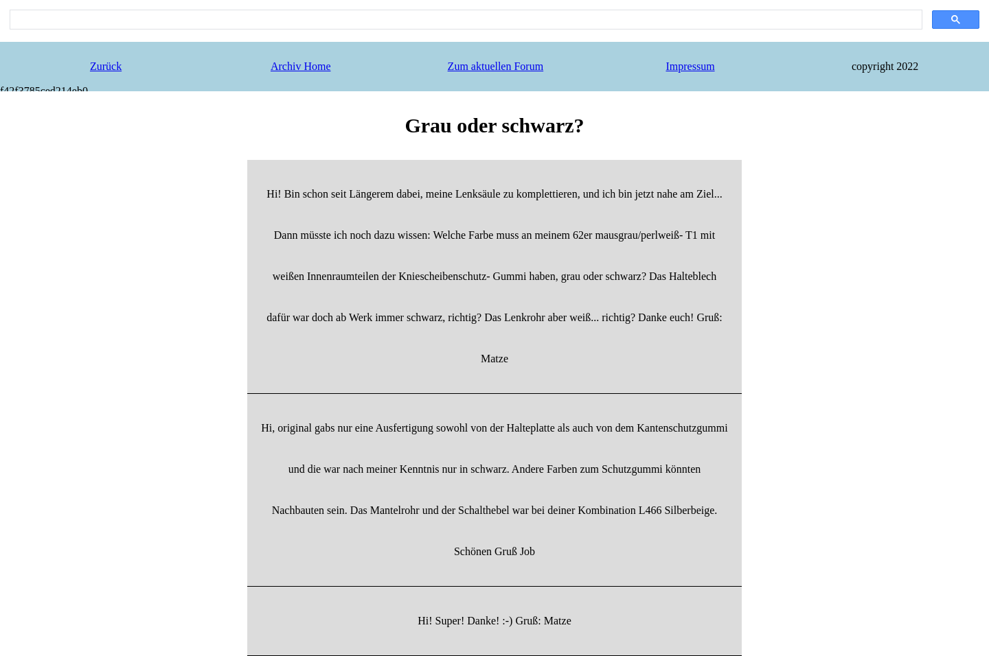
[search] (464, 20)
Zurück (106, 66)
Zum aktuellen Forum (496, 66)
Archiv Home (301, 66)
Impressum (690, 66)
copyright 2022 (885, 66)
